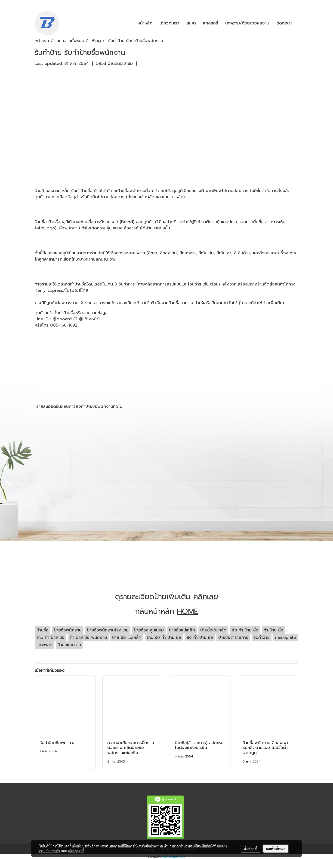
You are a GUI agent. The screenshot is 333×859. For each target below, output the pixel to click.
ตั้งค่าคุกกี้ (250, 849)
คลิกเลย (205, 596)
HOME (187, 611)
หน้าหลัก (145, 23)
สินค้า (191, 23)
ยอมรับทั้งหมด (276, 849)
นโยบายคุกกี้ (76, 851)
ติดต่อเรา (284, 23)
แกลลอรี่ (210, 23)
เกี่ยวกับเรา (169, 23)
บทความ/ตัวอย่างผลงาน (247, 23)
